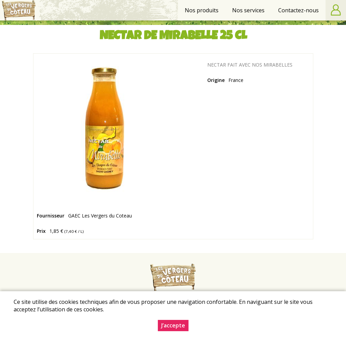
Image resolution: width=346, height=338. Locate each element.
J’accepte (173, 325)
